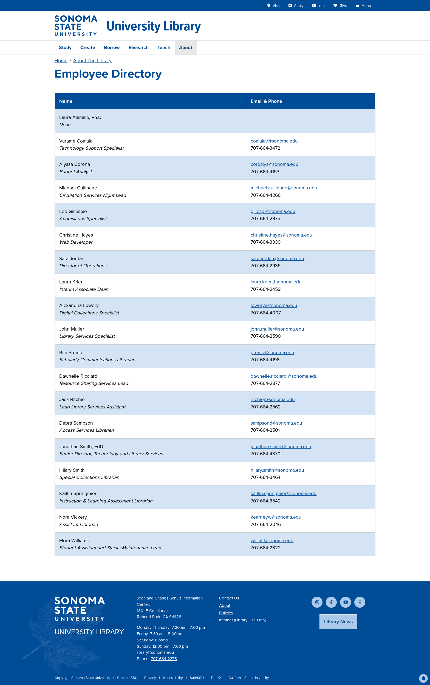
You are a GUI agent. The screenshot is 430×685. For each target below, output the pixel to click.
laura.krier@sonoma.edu (276, 281)
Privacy (150, 677)
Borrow (112, 47)
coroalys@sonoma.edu (274, 164)
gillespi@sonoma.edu (273, 211)
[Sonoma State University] (78, 25)
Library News (338, 621)
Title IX (216, 677)
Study (65, 47)
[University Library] (153, 26)
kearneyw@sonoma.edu (276, 517)
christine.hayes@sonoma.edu (281, 234)
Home (61, 60)
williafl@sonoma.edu (272, 540)
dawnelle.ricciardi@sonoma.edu (284, 376)
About (185, 47)
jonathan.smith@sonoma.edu (281, 446)
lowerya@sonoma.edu (274, 305)
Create (87, 47)
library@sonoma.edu (155, 652)
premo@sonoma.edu (272, 352)
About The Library (92, 60)
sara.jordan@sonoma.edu (277, 258)
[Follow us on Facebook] (331, 602)
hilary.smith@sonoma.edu (277, 470)
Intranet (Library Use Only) (242, 620)
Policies (226, 613)
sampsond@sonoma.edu (276, 423)
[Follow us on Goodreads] (359, 602)
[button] (423, 678)
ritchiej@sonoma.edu (273, 399)
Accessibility (173, 677)
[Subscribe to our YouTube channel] (345, 602)
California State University (248, 677)
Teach (163, 47)
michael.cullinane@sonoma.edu (284, 187)
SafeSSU (197, 677)
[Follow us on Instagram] (317, 602)
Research (139, 47)
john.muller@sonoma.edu (277, 328)
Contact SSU (127, 677)
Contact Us (229, 598)
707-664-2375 (164, 659)
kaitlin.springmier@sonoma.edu (283, 493)
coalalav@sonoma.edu (274, 140)
